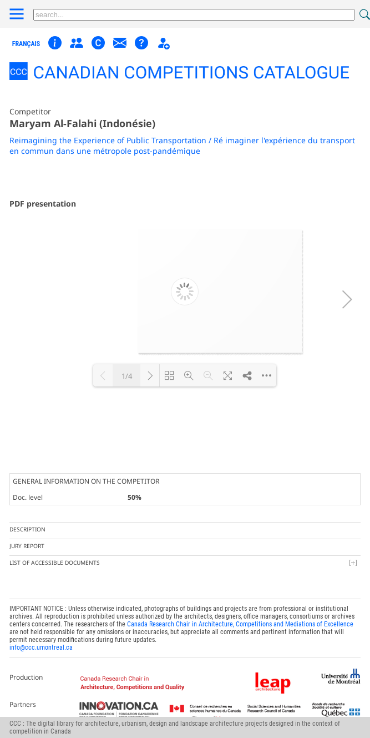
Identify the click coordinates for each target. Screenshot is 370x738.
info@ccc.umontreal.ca (41, 647)
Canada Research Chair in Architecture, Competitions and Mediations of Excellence (240, 624)
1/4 (126, 376)
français (26, 44)
